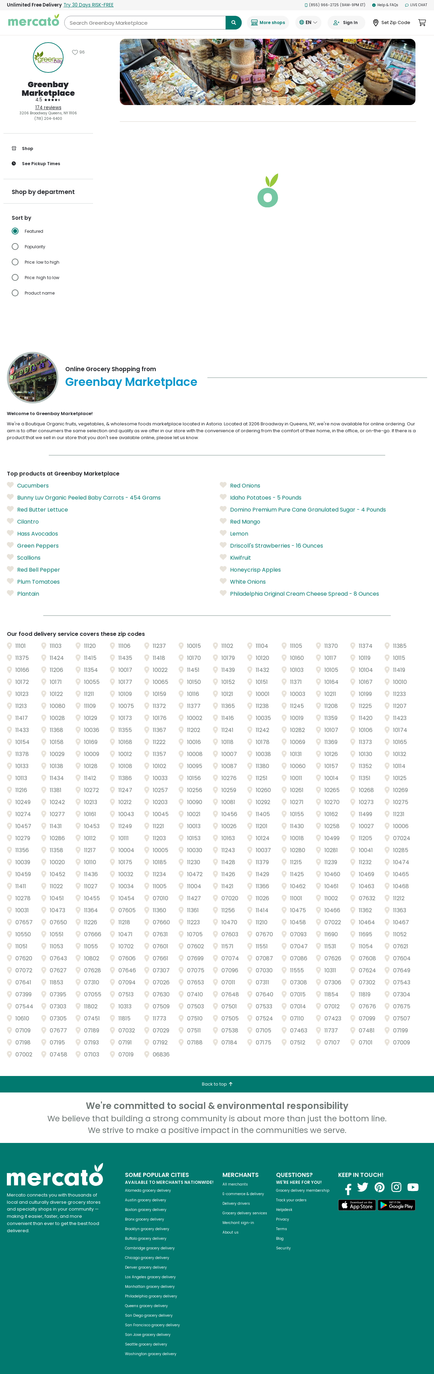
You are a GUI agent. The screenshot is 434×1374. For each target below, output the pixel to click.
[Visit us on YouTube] (413, 1176)
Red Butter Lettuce (37, 498)
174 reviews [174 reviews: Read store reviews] (48, 107)
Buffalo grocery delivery (146, 1227)
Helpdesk (284, 1198)
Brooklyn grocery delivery (147, 1218)
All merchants (235, 1173)
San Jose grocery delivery (148, 1323)
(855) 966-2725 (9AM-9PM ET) (335, 5)
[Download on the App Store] (357, 1195)
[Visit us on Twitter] (362, 1176)
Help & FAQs (385, 5)
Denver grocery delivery (146, 1256)
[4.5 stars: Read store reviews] (48, 99)
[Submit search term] (234, 23)
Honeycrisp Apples (250, 558)
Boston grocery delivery (146, 1198)
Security (283, 1237)
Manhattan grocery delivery (150, 1275)
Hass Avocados (32, 522)
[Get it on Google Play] (396, 1195)
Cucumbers (28, 474)
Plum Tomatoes (33, 570)
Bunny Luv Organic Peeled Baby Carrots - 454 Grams (84, 486)
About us (230, 1221)
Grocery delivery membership (302, 1179)
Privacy (282, 1208)
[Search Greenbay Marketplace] (153, 23)
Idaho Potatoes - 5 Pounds (260, 486)
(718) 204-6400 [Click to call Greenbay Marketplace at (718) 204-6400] (48, 118)
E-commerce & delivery (243, 1183)
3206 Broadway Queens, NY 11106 (48, 113)
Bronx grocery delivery (144, 1208)
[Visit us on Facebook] (345, 1176)
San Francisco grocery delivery (152, 1314)
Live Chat (416, 5)
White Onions (243, 570)
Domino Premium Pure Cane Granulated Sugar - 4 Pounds (303, 498)
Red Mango (240, 510)
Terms (281, 1218)
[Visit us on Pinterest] (379, 1176)
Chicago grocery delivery (147, 1246)
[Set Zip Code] (392, 22)
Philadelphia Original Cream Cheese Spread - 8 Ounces (299, 583)
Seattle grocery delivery (146, 1333)
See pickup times (36, 164)
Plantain (23, 583)
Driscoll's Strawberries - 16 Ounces (271, 534)
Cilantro (23, 510)
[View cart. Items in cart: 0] (422, 23)
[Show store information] (48, 57)
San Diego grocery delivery (149, 1304)
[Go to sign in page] (346, 23)
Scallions (24, 546)
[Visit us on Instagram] (396, 1176)
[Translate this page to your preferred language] (308, 23)
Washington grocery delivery (150, 1343)
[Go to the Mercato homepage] (33, 23)
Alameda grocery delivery (148, 1179)
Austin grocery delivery (145, 1189)
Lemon (234, 522)
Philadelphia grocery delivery (151, 1285)
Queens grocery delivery (146, 1294)
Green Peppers (33, 534)
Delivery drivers (236, 1192)
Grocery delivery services (244, 1202)
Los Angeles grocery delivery (150, 1266)
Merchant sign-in (238, 1211)
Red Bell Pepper (33, 558)
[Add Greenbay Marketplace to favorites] (78, 52)
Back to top (217, 1073)
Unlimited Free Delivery (60, 5)
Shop (22, 149)
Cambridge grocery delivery (150, 1237)
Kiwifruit (235, 546)
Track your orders (291, 1189)
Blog (280, 1227)
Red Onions (240, 474)
